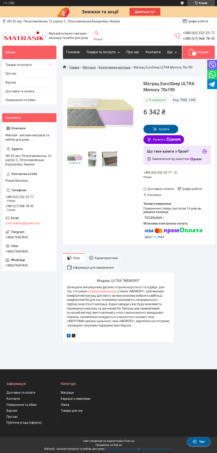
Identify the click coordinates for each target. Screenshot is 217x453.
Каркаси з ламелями (75, 398)
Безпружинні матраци (114, 67)
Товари (74, 67)
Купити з (167, 140)
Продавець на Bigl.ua (108, 444)
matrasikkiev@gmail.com (22, 223)
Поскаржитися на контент (122, 448)
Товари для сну (72, 410)
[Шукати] (97, 33)
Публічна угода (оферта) (24, 422)
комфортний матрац (102, 291)
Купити (164, 129)
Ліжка (65, 404)
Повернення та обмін (20, 100)
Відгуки (10, 82)
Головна (73, 52)
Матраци (89, 67)
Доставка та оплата (19, 91)
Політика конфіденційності (156, 448)
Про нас (132, 52)
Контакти (153, 52)
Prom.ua (129, 441)
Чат (199, 442)
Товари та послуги (100, 52)
